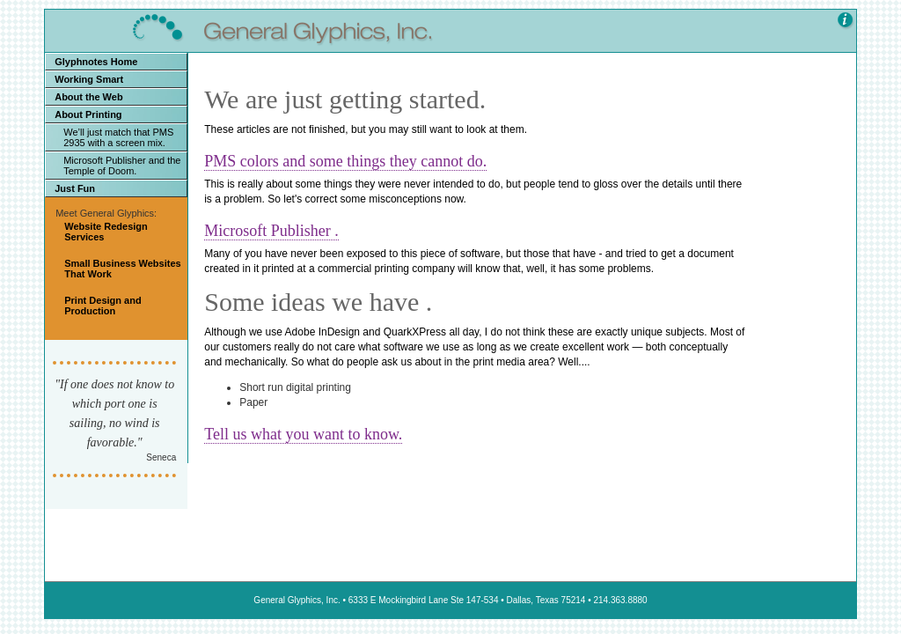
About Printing (88, 114)
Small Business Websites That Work (122, 268)
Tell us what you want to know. (303, 434)
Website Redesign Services (106, 231)
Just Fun (75, 188)
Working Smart (89, 79)
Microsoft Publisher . (271, 231)
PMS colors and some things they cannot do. (345, 161)
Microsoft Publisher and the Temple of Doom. (121, 165)
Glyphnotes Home (96, 61)
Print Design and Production (102, 305)
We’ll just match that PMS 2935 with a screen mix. (118, 137)
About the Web (88, 97)
